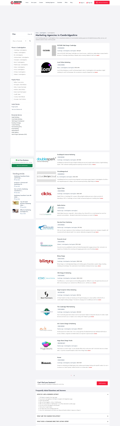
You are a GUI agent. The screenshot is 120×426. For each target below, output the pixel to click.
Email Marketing (15, 128)
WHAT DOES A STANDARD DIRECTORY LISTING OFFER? (53, 369)
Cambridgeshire (66, 50)
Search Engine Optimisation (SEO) (19, 134)
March (58, 67)
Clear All (30, 34)
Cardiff (79, 408)
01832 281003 (61, 273)
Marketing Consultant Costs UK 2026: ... (22, 196)
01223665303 (61, 48)
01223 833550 (61, 222)
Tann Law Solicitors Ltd (17, 109)
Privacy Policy (39, 412)
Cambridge (59, 50)
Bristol (79, 405)
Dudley (95, 394)
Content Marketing (16, 125)
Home (27, 2)
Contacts (41, 2)
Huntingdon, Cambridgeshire (20, 60)
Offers (66, 2)
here (43, 344)
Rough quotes (15, 106)
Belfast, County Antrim (19, 82)
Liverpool (96, 409)
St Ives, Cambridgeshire (19, 69)
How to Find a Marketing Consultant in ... (21, 189)
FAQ (37, 409)
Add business (102, 330)
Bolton (79, 400)
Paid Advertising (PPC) (17, 126)
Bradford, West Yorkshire (19, 89)
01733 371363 (61, 155)
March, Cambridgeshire (19, 62)
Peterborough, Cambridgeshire (21, 64)
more (98, 55)
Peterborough (60, 157)
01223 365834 (61, 256)
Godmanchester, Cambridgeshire (21, 57)
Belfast (79, 395)
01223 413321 (61, 206)
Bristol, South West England (20, 92)
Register (37, 407)
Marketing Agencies (50, 2)
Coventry (80, 410)
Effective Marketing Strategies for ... (25, 210)
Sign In (81, 2)
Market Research (15, 130)
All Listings (38, 397)
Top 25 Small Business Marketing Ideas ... (25, 203)
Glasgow (96, 399)
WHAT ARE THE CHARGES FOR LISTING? (48, 363)
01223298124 (61, 121)
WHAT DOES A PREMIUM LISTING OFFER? (49, 374)
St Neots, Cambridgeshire (19, 72)
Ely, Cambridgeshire (18, 55)
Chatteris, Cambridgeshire (19, 52)
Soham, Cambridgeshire (19, 67)
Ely (57, 124)
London (96, 412)
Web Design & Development (18, 121)
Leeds (95, 404)
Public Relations (15, 132)
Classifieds (59, 2)
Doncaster (80, 413)
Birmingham (80, 397)
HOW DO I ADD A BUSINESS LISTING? (48, 341)
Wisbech (59, 191)
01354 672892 (61, 65)
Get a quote (33, 2)
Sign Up (89, 2)
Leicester (96, 407)
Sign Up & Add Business (22, 165)
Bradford (80, 402)
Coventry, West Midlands (19, 97)
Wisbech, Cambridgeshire (19, 74)
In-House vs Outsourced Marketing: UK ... (20, 183)
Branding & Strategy (16, 123)
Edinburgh (96, 397)
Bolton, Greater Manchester (20, 87)
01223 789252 (61, 138)
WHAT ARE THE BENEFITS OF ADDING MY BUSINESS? (52, 379)
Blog (71, 2)
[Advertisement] (60, 20)
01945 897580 (61, 189)
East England (73, 50)
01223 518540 (61, 307)
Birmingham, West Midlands (20, 84)
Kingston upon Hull (98, 402)
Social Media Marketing (17, 119)
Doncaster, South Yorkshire (20, 99)
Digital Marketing (15, 117)
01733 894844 (61, 172)
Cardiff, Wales (17, 94)
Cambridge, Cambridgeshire (20, 50)
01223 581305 (61, 104)
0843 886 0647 (61, 290)
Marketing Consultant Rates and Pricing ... (21, 177)
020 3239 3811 (61, 239)
